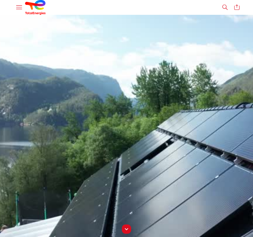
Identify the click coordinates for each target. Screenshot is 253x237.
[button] (19, 7)
